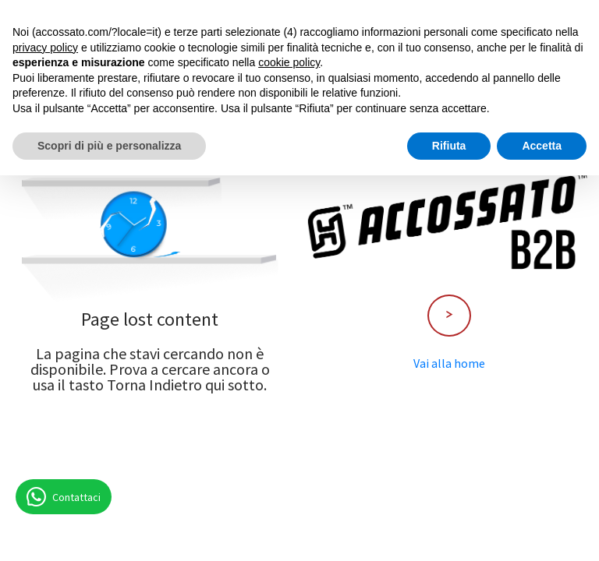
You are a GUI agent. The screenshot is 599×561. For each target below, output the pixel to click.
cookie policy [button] (289, 62)
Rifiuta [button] (449, 145)
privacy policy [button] (45, 47)
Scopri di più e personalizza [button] (109, 145)
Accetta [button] (542, 145)
